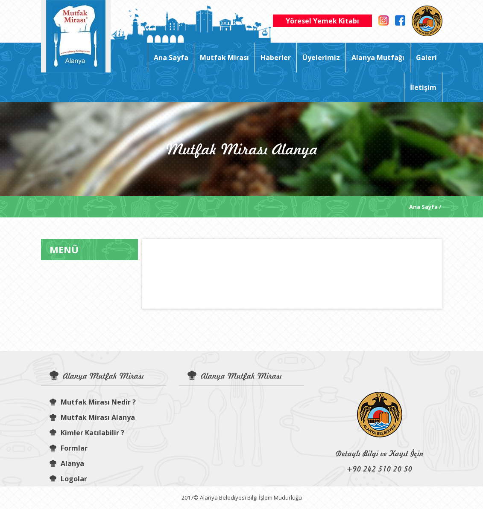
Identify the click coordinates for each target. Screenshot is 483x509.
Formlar (69, 448)
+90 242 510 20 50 (379, 468)
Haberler (276, 57)
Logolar (68, 478)
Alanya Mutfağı (377, 57)
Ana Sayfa (171, 57)
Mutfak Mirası (224, 57)
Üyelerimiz (321, 57)
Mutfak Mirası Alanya (92, 417)
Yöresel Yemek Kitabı (322, 21)
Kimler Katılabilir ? (87, 432)
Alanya (67, 463)
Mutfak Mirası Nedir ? (93, 402)
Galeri (426, 57)
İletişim (423, 87)
